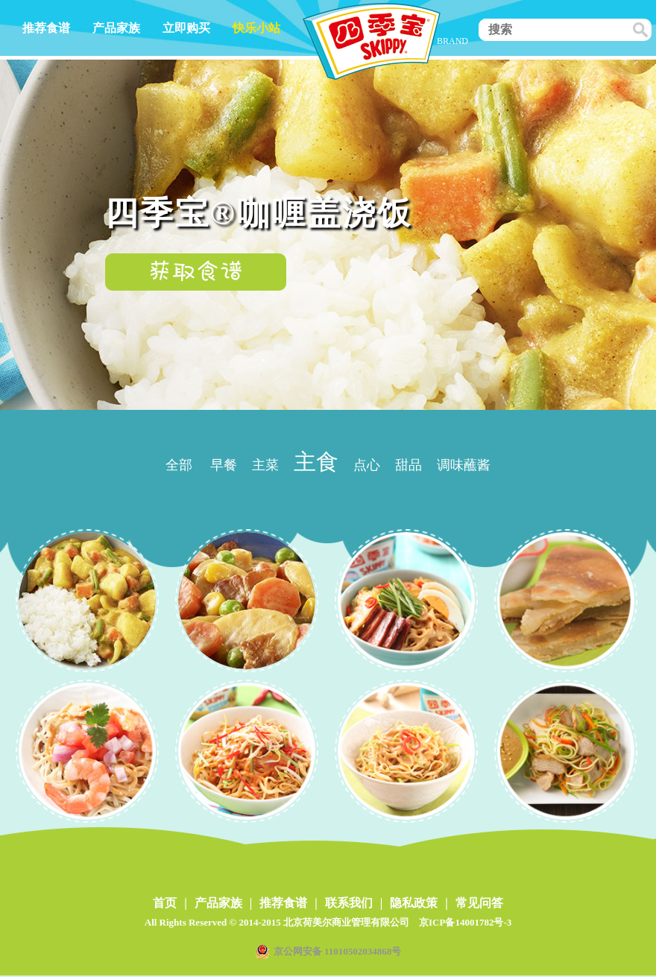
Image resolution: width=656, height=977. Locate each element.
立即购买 (186, 28)
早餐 (223, 465)
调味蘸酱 (464, 465)
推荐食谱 (46, 28)
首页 (165, 903)
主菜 (265, 465)
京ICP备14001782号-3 (465, 922)
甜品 (408, 465)
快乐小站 (256, 28)
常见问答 (479, 903)
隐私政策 (414, 903)
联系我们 (349, 903)
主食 (316, 461)
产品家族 (116, 28)
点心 (366, 465)
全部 (178, 465)
